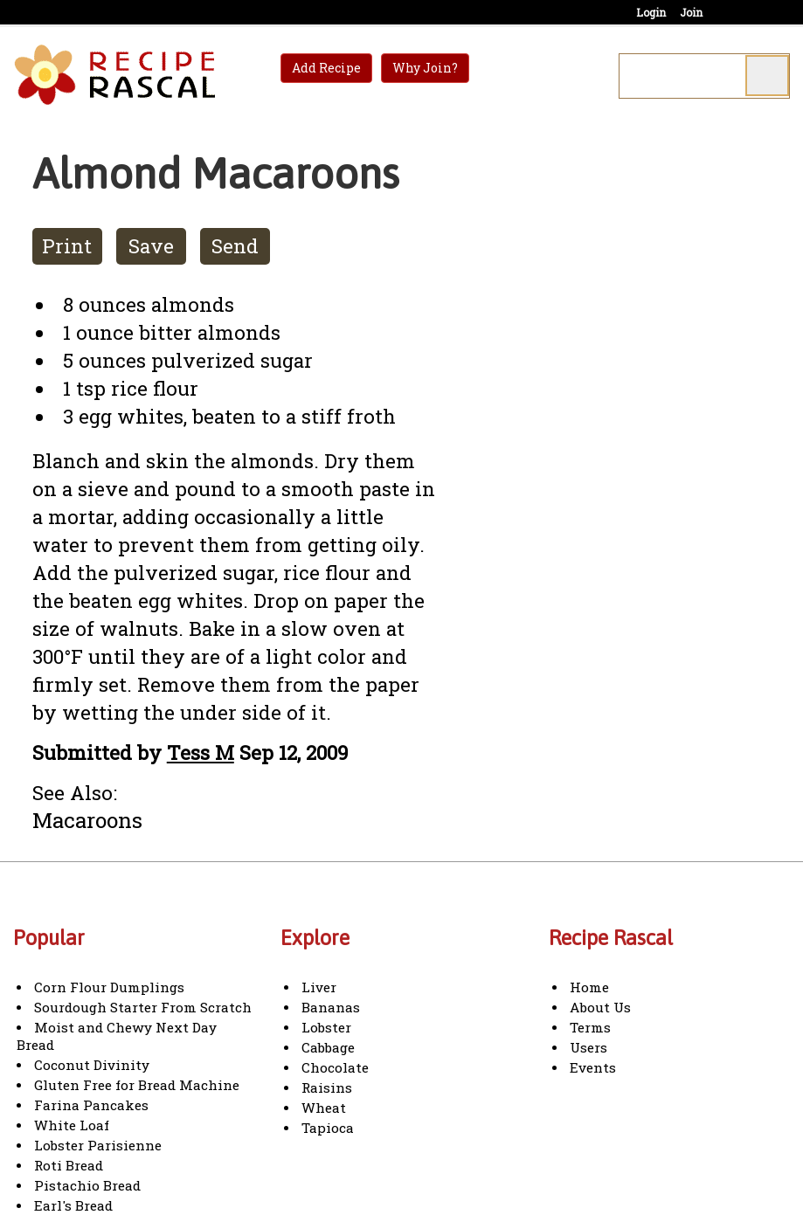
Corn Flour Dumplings (109, 987)
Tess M (200, 752)
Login (651, 12)
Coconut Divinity (91, 1064)
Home (589, 987)
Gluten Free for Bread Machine (136, 1085)
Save (151, 246)
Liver (318, 987)
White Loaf (71, 1125)
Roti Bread (68, 1165)
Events (593, 1067)
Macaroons (87, 819)
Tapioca (327, 1127)
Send (235, 246)
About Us (600, 1007)
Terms (590, 1027)
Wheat (323, 1107)
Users (588, 1047)
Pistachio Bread (87, 1185)
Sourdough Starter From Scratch (143, 1007)
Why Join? (425, 67)
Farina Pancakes (91, 1105)
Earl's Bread (73, 1205)
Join (691, 12)
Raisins (326, 1087)
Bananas (330, 1007)
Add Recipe (326, 67)
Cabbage (328, 1047)
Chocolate (335, 1067)
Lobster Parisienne (98, 1145)
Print (67, 246)
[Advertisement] (610, 401)
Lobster (326, 1027)
